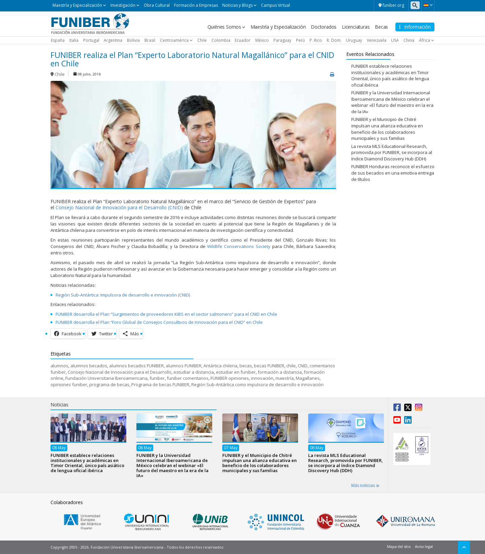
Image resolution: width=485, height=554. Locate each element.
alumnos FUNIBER (183, 366)
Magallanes (308, 378)
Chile (202, 40)
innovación (262, 378)
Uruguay (354, 40)
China (408, 40)
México (262, 40)
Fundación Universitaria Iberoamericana (106, 378)
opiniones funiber (69, 384)
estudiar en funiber (236, 372)
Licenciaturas (355, 27)
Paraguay (282, 40)
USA (395, 40)
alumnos (59, 366)
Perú (300, 40)
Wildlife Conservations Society (238, 246)
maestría (285, 378)
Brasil (149, 40)
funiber (157, 378)
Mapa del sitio (399, 546)
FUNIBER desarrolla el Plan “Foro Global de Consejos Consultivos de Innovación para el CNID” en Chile (159, 322)
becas (245, 366)
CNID (303, 366)
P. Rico (316, 40)
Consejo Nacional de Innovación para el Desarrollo (119, 372)
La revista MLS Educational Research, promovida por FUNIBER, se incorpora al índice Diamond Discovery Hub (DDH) (391, 152)
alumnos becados (88, 366)
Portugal (91, 40)
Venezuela (376, 40)
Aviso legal (424, 546)
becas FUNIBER (269, 366)
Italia (73, 40)
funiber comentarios (187, 378)
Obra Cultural (157, 5)
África (424, 40)
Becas (381, 27)
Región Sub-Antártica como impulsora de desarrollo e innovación (257, 384)
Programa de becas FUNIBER (160, 384)
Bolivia (133, 40)
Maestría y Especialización (77, 5)
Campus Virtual (275, 5)
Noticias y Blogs (237, 5)
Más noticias (365, 485)
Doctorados (323, 27)
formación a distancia (280, 372)
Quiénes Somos (224, 27)
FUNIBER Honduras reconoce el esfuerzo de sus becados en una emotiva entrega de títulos (392, 172)
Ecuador (243, 40)
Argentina (113, 40)
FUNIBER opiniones (230, 378)
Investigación (122, 5)
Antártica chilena (220, 366)
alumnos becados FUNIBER (136, 366)
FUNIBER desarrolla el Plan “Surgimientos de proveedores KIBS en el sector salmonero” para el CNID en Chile (166, 314)
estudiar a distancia (193, 372)
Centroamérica (174, 40)
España (58, 40)
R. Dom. (334, 40)
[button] (428, 5)
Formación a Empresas (196, 5)
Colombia (221, 40)
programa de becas (109, 384)
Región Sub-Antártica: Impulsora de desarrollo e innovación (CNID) (123, 295)
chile (291, 366)
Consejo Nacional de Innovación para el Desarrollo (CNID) (119, 207)
